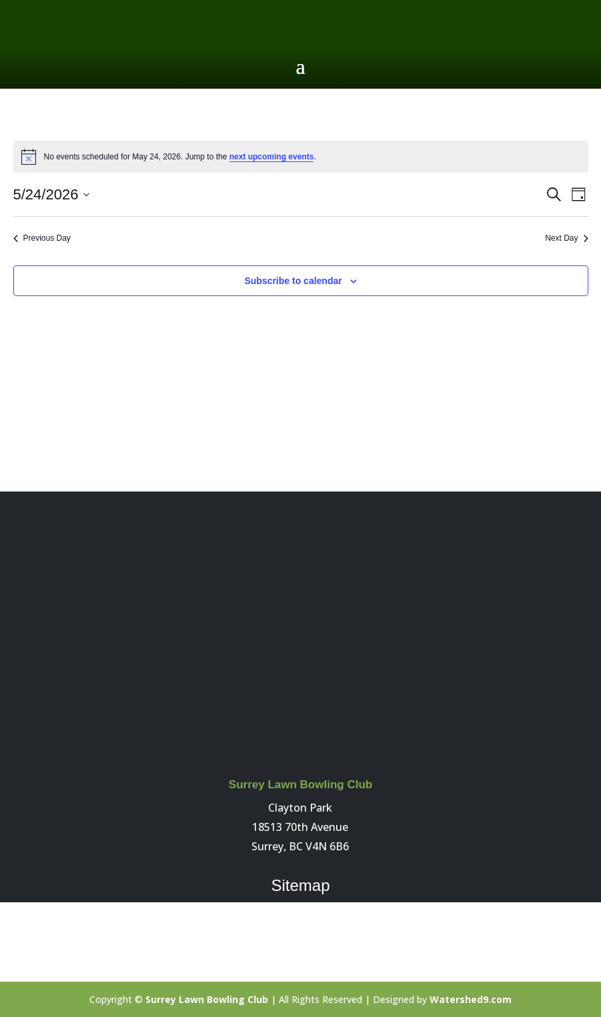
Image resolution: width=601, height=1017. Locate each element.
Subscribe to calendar (293, 280)
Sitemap (300, 885)
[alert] (300, 157)
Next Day (566, 238)
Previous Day (42, 238)
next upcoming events (271, 156)
